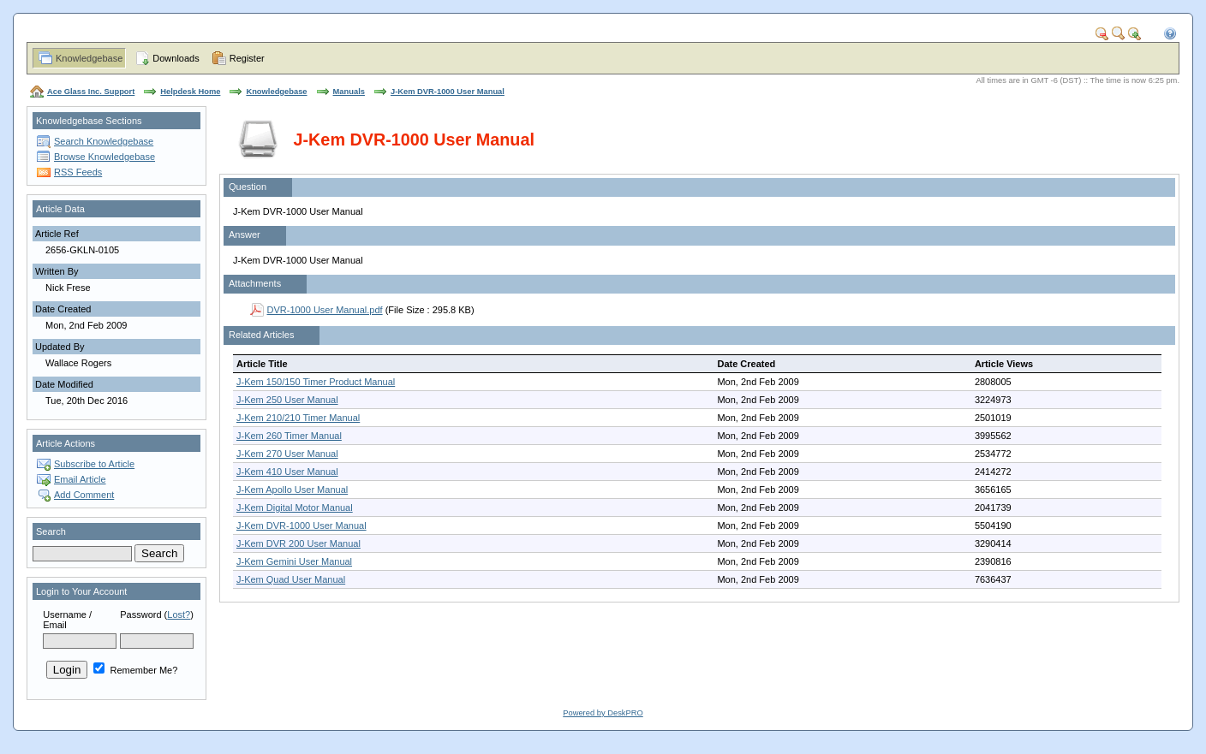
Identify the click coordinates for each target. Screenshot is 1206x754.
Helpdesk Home (190, 91)
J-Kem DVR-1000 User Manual (447, 91)
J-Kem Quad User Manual (290, 579)
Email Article (80, 479)
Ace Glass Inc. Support (90, 91)
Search (51, 531)
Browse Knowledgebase (104, 156)
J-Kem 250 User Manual (287, 400)
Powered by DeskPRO (602, 713)
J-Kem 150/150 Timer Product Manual (315, 382)
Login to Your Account (81, 591)
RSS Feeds (78, 172)
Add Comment (84, 495)
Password (140, 614)
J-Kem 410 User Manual (287, 471)
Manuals (349, 91)
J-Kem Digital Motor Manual (294, 507)
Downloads (175, 58)
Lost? (178, 614)
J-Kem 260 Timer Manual (289, 435)
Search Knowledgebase (103, 141)
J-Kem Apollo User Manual (292, 489)
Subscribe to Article (94, 464)
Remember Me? (135, 670)
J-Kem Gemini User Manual (294, 561)
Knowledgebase (89, 58)
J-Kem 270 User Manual (287, 453)
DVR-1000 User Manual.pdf (325, 310)
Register (247, 58)
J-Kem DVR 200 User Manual (298, 543)
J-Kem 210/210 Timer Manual (298, 418)
